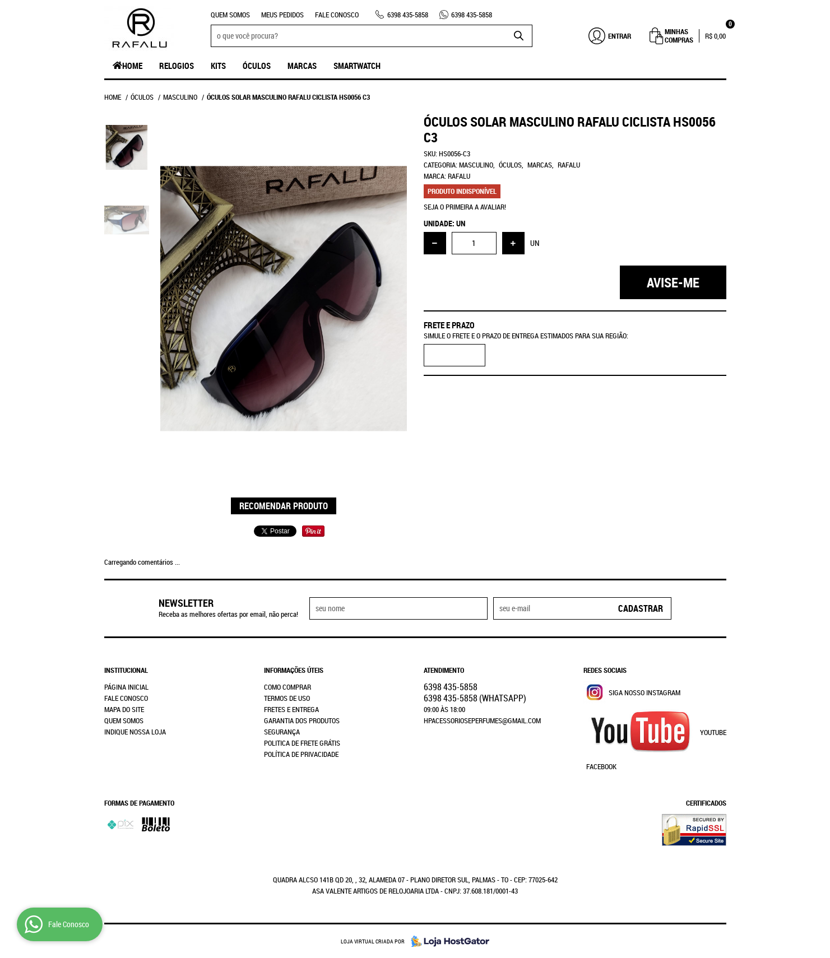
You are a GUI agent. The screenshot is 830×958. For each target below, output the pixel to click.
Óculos (257, 65)
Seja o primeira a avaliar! (465, 207)
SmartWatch (357, 65)
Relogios (176, 65)
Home (132, 65)
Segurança (282, 732)
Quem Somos (230, 15)
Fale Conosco (337, 15)
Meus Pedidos (282, 15)
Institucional (126, 670)
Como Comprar (287, 687)
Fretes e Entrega (291, 709)
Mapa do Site (124, 709)
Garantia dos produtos (302, 720)
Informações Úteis (293, 670)
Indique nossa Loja (135, 732)
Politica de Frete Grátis (302, 743)
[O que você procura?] (518, 36)
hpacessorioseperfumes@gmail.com (482, 720)
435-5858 (407, 15)
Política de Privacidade (301, 754)
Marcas (302, 65)
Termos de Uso (287, 698)
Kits (218, 65)
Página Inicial (126, 687)
